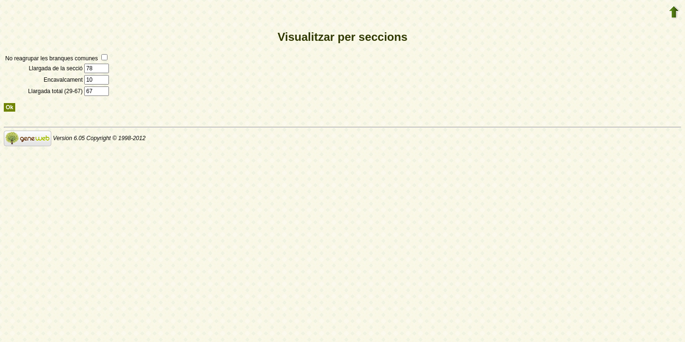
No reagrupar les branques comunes (56, 58)
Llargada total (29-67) (68, 91)
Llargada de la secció (69, 68)
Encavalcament (76, 79)
